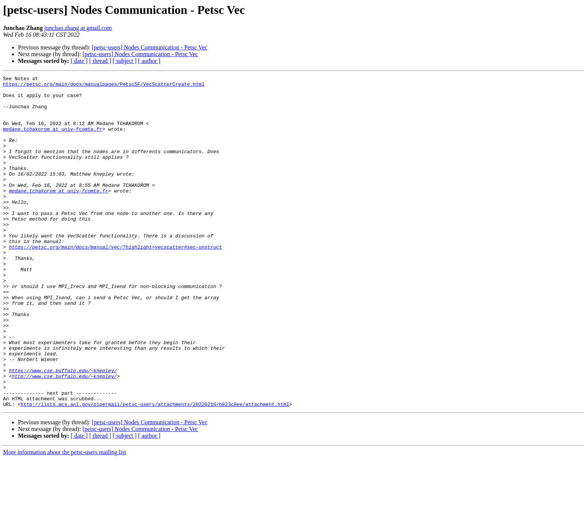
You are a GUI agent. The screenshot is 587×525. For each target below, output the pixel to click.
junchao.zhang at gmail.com (78, 28)
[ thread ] (100, 61)
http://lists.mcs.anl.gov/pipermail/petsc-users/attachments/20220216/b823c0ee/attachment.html (155, 470)
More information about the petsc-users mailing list (64, 518)
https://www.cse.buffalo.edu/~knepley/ (63, 430)
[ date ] (79, 61)
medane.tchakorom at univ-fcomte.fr (52, 140)
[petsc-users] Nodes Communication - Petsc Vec (149, 47)
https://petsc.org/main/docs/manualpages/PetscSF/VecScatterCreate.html (103, 86)
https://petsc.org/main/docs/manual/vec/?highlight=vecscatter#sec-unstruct (115, 281)
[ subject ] (125, 61)
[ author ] (149, 61)
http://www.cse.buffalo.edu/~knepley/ (64, 436)
